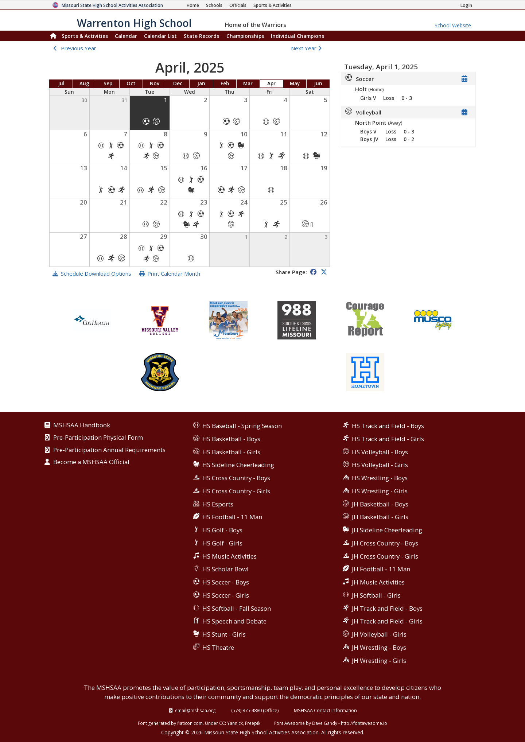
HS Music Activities (229, 556)
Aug (84, 83)
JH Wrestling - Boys (379, 647)
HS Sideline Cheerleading (238, 465)
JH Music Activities (378, 582)
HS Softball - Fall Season (236, 608)
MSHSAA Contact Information (325, 710)
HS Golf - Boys (222, 530)
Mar (248, 83)
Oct (131, 83)
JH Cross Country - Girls (385, 556)
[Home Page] (193, 5)
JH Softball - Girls (376, 595)
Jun (318, 83)
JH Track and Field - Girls (387, 621)
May (295, 83)
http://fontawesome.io (364, 723)
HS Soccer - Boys (225, 582)
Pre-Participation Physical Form (98, 438)
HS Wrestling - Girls (380, 491)
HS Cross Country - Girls (236, 491)
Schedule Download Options (96, 273)
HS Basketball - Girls (231, 452)
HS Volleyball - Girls (380, 465)
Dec (177, 83)
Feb (225, 83)
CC (222, 723)
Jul (61, 83)
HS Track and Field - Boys (388, 425)
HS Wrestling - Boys (380, 478)
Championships (245, 35)
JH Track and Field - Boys (387, 608)
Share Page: (291, 272)
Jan (201, 83)
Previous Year (78, 48)
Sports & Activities (85, 35)
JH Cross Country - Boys (385, 543)
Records (201, 35)
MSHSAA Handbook (81, 425)
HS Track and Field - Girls (388, 439)
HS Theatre (218, 647)
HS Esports (217, 504)
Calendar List (160, 35)
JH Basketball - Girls (380, 517)
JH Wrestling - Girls (379, 660)
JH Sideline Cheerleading (387, 530)
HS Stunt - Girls (224, 634)
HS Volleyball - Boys (380, 452)
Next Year (308, 48)
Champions (297, 35)
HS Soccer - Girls (225, 595)
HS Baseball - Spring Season (242, 425)
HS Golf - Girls (222, 543)
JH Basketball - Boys (380, 504)
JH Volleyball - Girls (379, 634)
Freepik (252, 723)
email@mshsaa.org (195, 710)
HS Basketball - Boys (231, 439)
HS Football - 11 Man (232, 517)
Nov (154, 83)
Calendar (126, 35)
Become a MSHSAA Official (91, 462)
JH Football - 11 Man (381, 569)
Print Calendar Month (173, 273)
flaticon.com (190, 723)
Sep (108, 83)
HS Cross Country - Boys (236, 478)
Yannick (235, 723)
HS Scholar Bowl (225, 569)
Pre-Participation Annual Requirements (109, 450)
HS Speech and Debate (234, 621)
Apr (271, 83)
